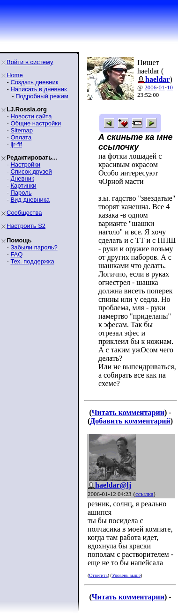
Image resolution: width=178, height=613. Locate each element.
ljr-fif (16, 144)
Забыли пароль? (33, 247)
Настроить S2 (26, 225)
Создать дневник (34, 82)
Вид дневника (30, 199)
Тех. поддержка (32, 261)
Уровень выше (126, 575)
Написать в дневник (38, 89)
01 (162, 87)
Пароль (20, 192)
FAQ (16, 254)
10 (170, 87)
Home (15, 75)
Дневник (22, 178)
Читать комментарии (128, 412)
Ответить (98, 575)
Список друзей (31, 171)
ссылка (144, 493)
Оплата (20, 137)
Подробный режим (41, 96)
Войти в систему (30, 62)
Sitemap (21, 130)
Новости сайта (31, 116)
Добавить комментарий (130, 421)
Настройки (25, 164)
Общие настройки (35, 123)
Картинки (23, 185)
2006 (150, 87)
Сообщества (24, 212)
